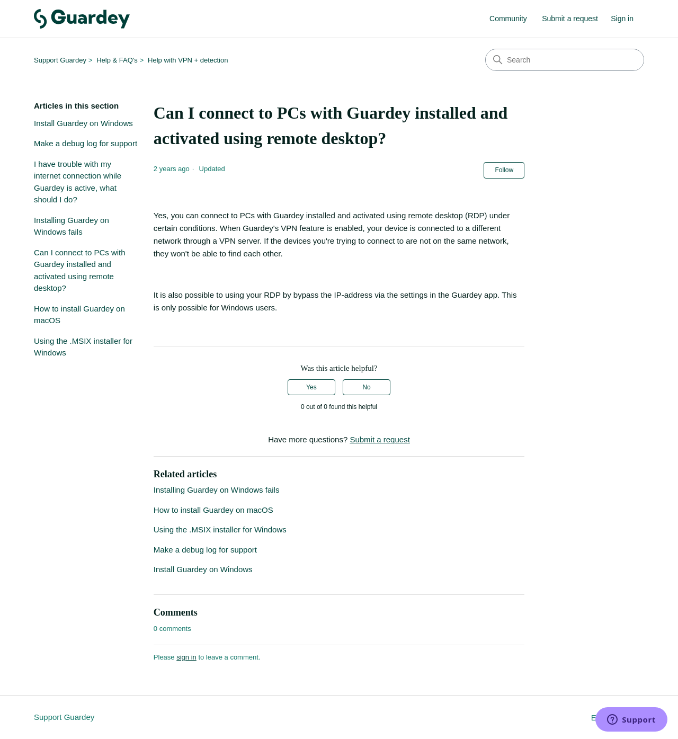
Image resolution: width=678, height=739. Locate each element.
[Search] (565, 59)
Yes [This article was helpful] (311, 387)
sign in (186, 657)
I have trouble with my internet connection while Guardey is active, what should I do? (77, 181)
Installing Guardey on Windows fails (71, 226)
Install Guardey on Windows (83, 123)
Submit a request (570, 18)
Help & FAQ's (117, 60)
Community (508, 18)
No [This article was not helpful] (366, 387)
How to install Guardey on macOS (79, 314)
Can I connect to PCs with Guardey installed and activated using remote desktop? (80, 270)
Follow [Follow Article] (504, 170)
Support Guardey (60, 60)
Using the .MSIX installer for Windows (83, 347)
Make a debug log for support (85, 143)
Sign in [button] (622, 18)
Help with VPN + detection (188, 60)
